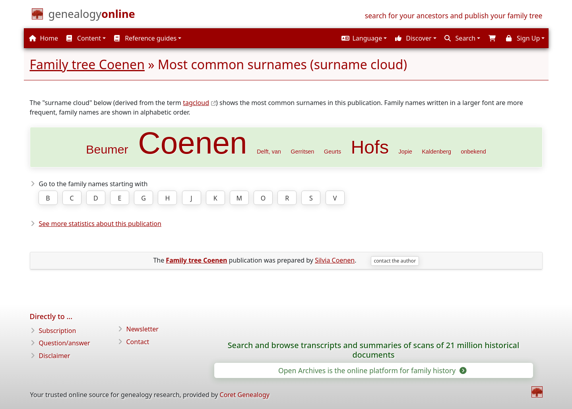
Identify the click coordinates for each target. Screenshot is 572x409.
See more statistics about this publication (100, 223)
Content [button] (83, 38)
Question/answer (64, 343)
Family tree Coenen (87, 64)
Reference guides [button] (145, 38)
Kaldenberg (436, 151)
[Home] (91, 15)
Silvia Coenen (335, 260)
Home (43, 38)
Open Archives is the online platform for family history (371, 370)
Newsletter (142, 329)
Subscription (57, 330)
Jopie (405, 151)
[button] (363, 38)
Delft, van (269, 151)
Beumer (107, 149)
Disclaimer (54, 355)
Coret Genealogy (245, 394)
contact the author (395, 260)
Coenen (192, 142)
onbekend (473, 151)
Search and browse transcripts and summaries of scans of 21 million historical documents (374, 350)
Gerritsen (302, 151)
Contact (137, 341)
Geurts (332, 151)
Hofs (370, 147)
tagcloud (196, 102)
